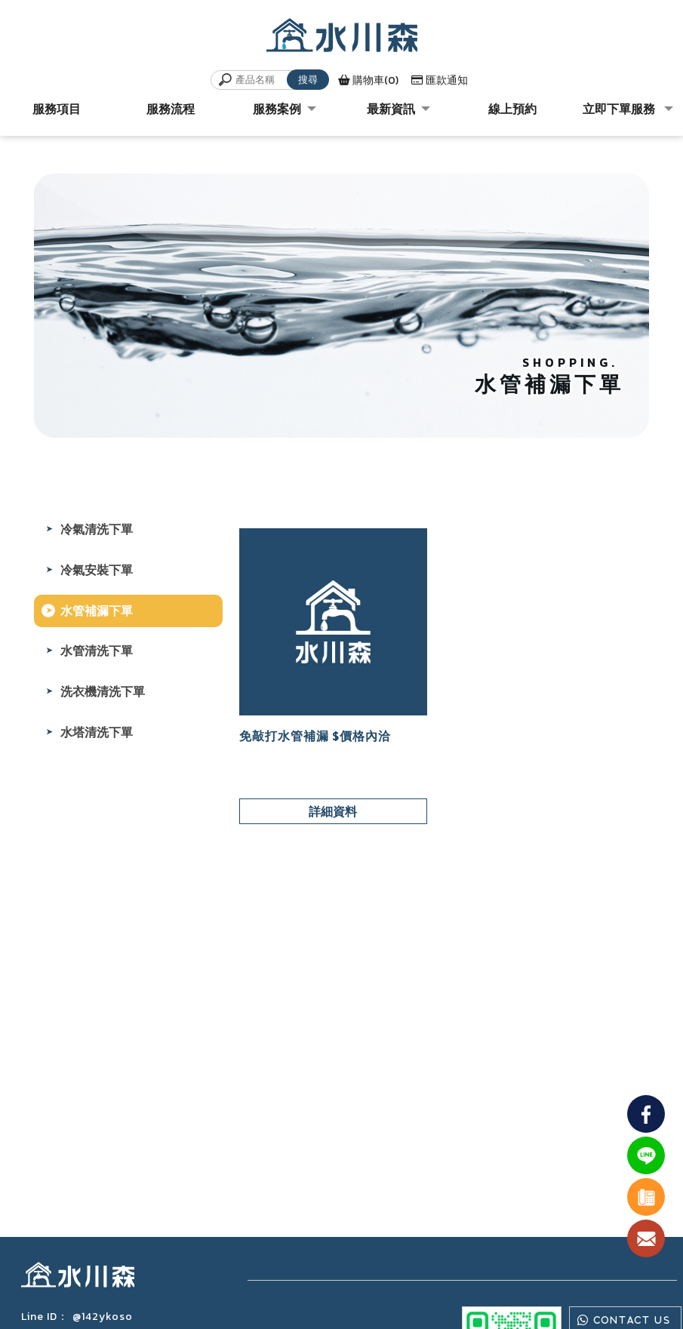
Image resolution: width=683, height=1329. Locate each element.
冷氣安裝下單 (96, 570)
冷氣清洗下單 (96, 529)
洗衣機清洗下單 (102, 691)
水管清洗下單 (96, 650)
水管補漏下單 (96, 610)
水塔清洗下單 (96, 732)
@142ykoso (102, 1316)
